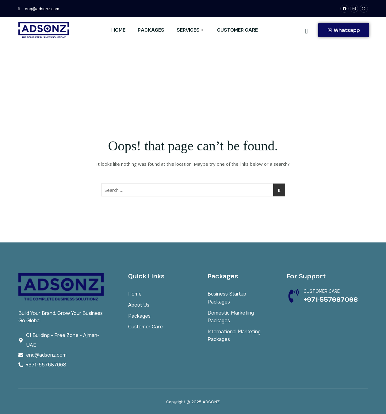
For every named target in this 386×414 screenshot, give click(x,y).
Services (190, 29)
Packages (151, 29)
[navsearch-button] (306, 31)
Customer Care (237, 29)
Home (118, 29)
